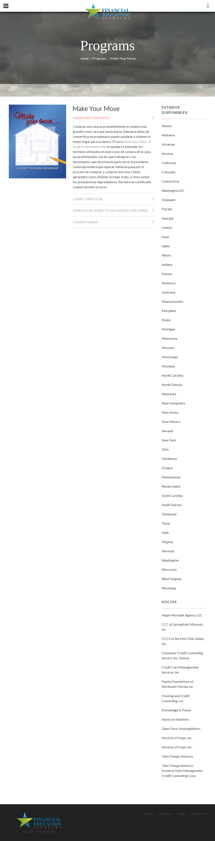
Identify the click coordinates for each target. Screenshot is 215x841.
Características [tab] (114, 200)
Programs (99, 58)
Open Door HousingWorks (181, 728)
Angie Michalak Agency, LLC (182, 615)
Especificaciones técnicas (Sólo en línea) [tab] (114, 211)
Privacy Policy (46, 831)
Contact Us (199, 814)
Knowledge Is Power (176, 710)
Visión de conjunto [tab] (114, 119)
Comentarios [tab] (114, 223)
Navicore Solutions (175, 719)
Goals (181, 814)
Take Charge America (177, 756)
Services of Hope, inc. (177, 738)
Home (84, 58)
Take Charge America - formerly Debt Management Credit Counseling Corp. (182, 770)
